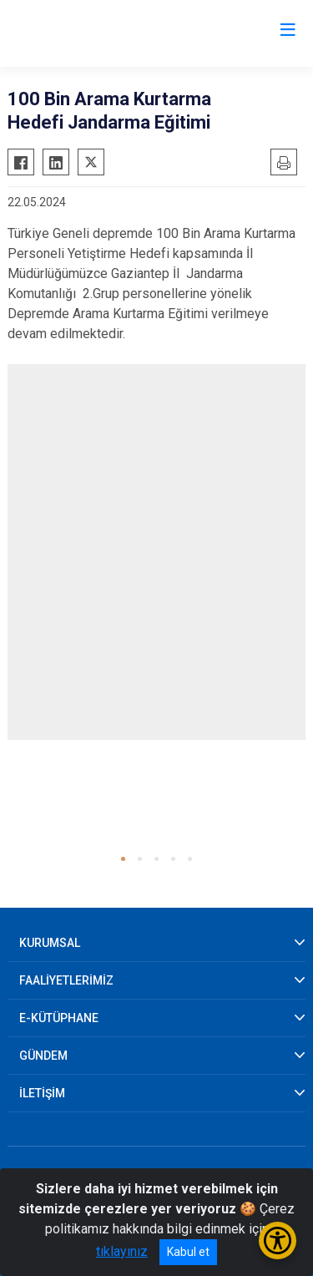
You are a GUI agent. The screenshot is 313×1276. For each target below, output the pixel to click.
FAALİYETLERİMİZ (66, 980)
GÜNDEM (43, 1055)
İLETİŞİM (42, 1093)
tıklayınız (122, 1251)
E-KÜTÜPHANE (58, 1018)
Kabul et (188, 1251)
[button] (123, 859)
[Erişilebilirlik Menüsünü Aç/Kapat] (277, 1240)
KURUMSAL (49, 942)
